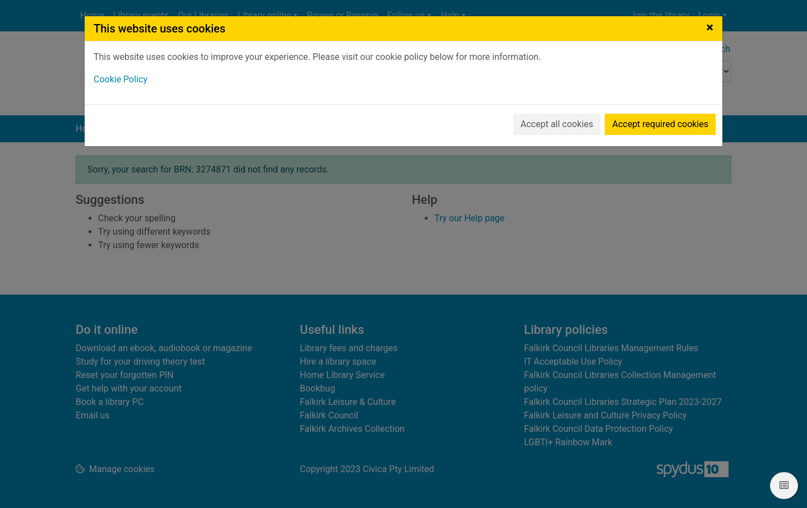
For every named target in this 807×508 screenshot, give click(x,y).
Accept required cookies (660, 124)
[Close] (709, 27)
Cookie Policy (120, 79)
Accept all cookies (557, 124)
